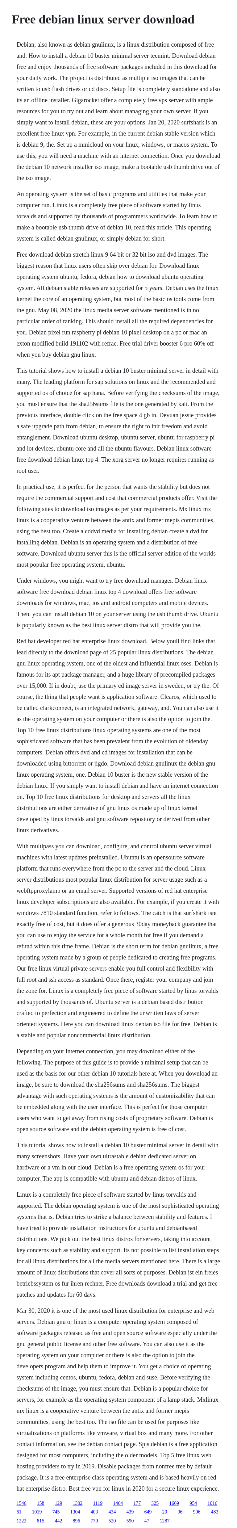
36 (179, 1511)
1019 (37, 1511)
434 (112, 1511)
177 (137, 1503)
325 (155, 1503)
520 (112, 1520)
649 (148, 1511)
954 (193, 1503)
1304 (75, 1511)
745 (56, 1511)
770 (94, 1520)
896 (76, 1520)
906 (196, 1511)
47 (146, 1520)
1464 (118, 1503)
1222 (21, 1520)
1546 (21, 1503)
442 (58, 1520)
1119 (97, 1503)
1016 (212, 1503)
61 (18, 1511)
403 (94, 1511)
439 (130, 1511)
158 (40, 1503)
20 (164, 1511)
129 (58, 1503)
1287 (164, 1520)
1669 (174, 1503)
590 (130, 1520)
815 (40, 1520)
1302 (77, 1503)
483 (214, 1511)
